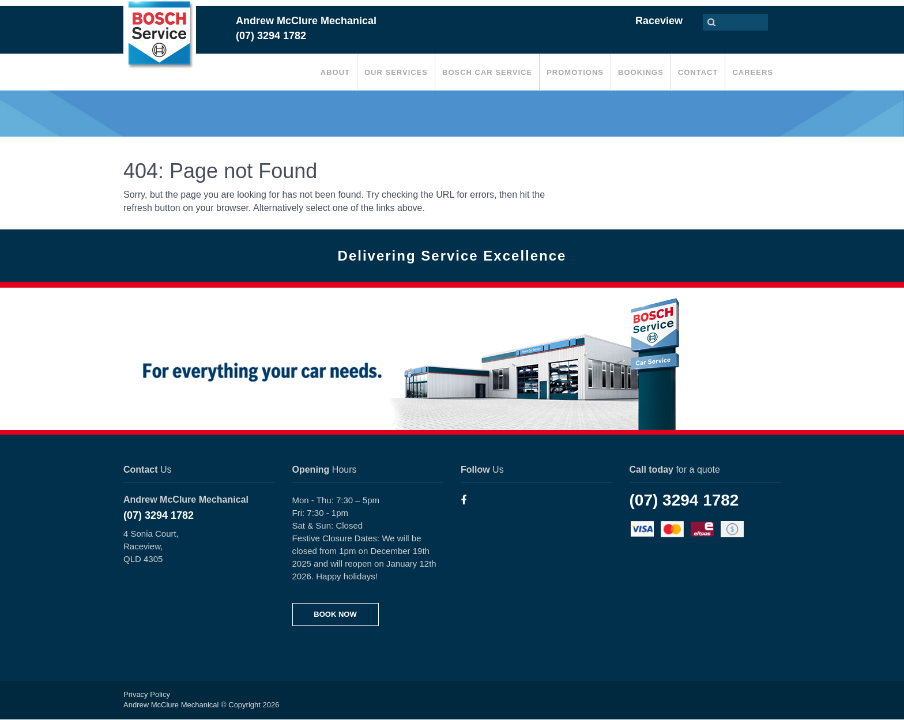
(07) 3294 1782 (158, 515)
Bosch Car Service (487, 72)
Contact (698, 72)
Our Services (396, 72)
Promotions (575, 72)
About (335, 72)
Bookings (641, 72)
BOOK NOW (335, 614)
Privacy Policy (146, 694)
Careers (752, 72)
